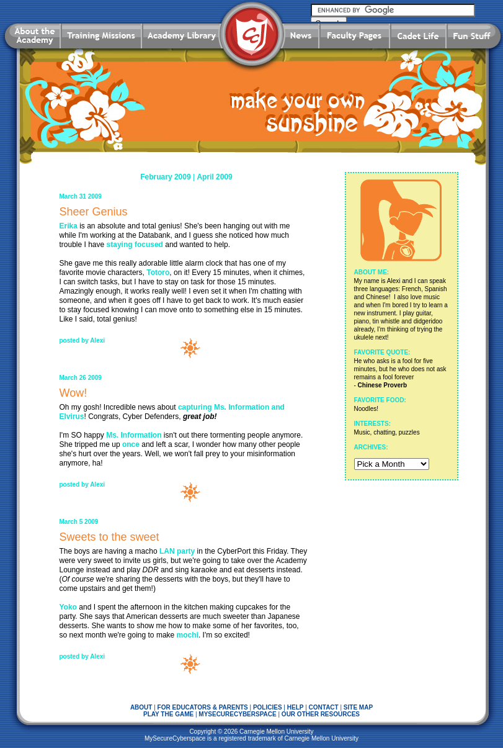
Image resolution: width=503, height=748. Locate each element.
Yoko (68, 607)
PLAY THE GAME (168, 714)
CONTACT (324, 707)
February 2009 (165, 177)
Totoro (157, 272)
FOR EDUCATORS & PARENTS (203, 707)
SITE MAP (358, 707)
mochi (187, 635)
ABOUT (141, 707)
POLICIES (267, 707)
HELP (295, 707)
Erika (69, 226)
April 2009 (214, 177)
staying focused (135, 244)
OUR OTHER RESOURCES (321, 714)
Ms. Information (133, 435)
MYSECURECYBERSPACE (237, 714)
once (131, 444)
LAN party (177, 551)
